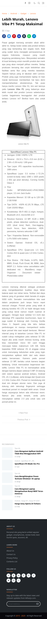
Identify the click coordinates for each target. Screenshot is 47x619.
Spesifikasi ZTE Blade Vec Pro (27, 464)
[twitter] (9, 580)
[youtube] (29, 576)
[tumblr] (14, 576)
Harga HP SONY (34, 501)
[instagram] (29, 3)
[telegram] (9, 576)
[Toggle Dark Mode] (34, 3)
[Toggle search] (39, 3)
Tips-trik (17, 448)
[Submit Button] (37, 604)
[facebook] (25, 3)
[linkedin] (19, 576)
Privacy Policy (12, 558)
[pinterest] (24, 576)
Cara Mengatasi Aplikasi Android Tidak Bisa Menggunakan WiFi (29, 452)
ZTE (33, 461)
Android (17, 461)
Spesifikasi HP (26, 461)
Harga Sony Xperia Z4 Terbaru (27, 503)
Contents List (12, 561)
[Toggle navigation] (43, 3)
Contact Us (11, 554)
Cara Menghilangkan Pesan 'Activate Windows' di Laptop (27, 477)
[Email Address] (21, 604)
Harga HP (24, 501)
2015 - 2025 (20, 616)
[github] (19, 580)
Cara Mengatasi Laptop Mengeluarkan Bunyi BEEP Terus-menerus (29, 491)
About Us (10, 551)
